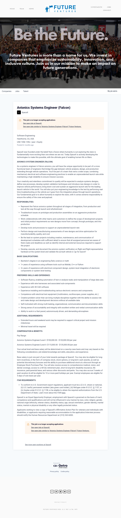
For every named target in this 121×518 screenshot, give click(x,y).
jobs (17, 91)
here (63, 393)
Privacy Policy (60, 502)
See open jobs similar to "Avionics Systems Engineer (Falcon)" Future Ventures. (52, 127)
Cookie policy (65, 471)
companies (6, 91)
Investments (96, 7)
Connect (107, 10)
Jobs (109, 7)
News (31, 9)
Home (12, 9)
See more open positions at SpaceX (38, 445)
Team (22, 9)
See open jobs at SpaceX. (32, 123)
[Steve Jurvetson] (52, 491)
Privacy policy (54, 471)
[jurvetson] (60, 491)
